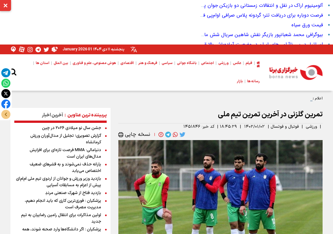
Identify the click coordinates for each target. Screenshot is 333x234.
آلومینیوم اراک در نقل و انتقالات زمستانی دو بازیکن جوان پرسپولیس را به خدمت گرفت (235, 5)
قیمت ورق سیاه (307, 25)
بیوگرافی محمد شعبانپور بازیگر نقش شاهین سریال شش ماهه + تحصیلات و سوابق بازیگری (231, 35)
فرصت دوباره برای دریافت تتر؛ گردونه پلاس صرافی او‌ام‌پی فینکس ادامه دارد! (246, 15)
